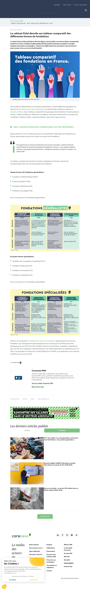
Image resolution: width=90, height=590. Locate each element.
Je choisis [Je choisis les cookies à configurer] (12, 580)
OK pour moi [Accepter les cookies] (34, 580)
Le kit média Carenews (68, 549)
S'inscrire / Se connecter (80, 5)
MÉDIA (19, 13)
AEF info (67, 556)
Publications (43, 13)
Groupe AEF (68, 553)
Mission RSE (68, 544)
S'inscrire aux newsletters (51, 561)
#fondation (14, 399)
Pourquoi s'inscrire (35, 554)
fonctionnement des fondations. (31, 109)
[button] (4, 586)
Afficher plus (45, 516)
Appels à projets (67, 13)
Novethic (67, 560)
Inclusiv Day (68, 566)
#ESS (32, 399)
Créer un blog (67, 5)
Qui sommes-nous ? (36, 548)
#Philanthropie (16, 29)
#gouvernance (43, 399)
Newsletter (57, 5)
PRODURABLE (68, 563)
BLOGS (26, 13)
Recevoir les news (38, 387)
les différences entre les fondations (41, 341)
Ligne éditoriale (34, 551)
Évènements (54, 13)
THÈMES (33, 13)
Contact (49, 570)
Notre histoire (34, 544)
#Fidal (25, 399)
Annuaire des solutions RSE (51, 555)
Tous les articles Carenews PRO (42, 383)
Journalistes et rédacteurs (52, 566)
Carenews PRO (18, 21)
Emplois (79, 13)
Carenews (62, 430)
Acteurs (27, 430)
